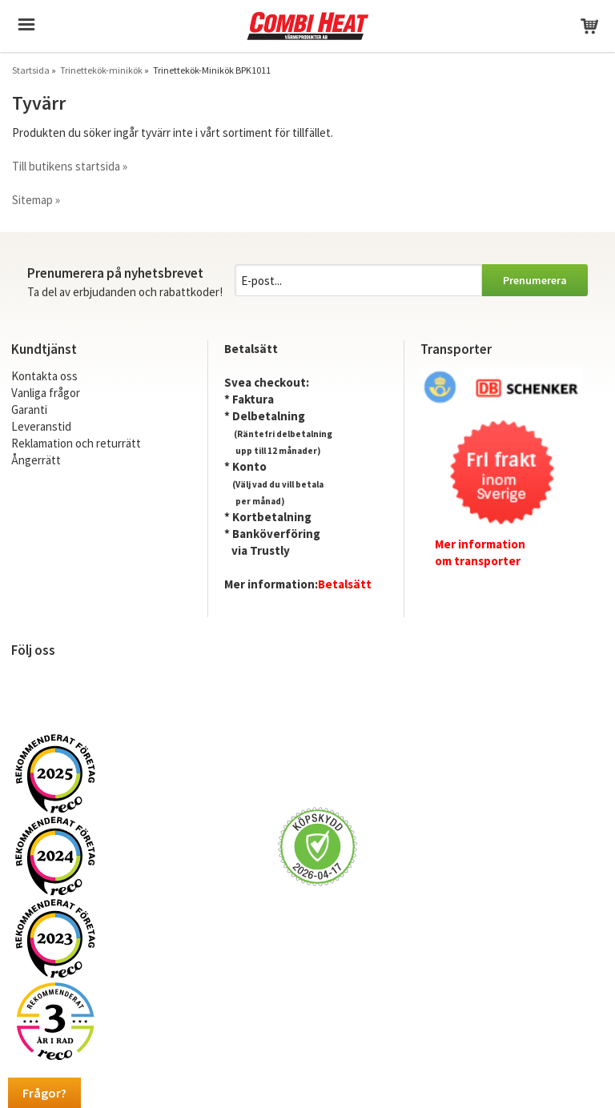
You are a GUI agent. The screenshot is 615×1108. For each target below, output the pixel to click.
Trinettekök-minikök (101, 70)
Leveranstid (41, 426)
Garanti (29, 409)
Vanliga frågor (45, 392)
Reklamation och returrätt (76, 443)
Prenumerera (535, 280)
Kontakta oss (44, 375)
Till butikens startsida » (69, 166)
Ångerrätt (36, 460)
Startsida (31, 70)
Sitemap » (36, 199)
